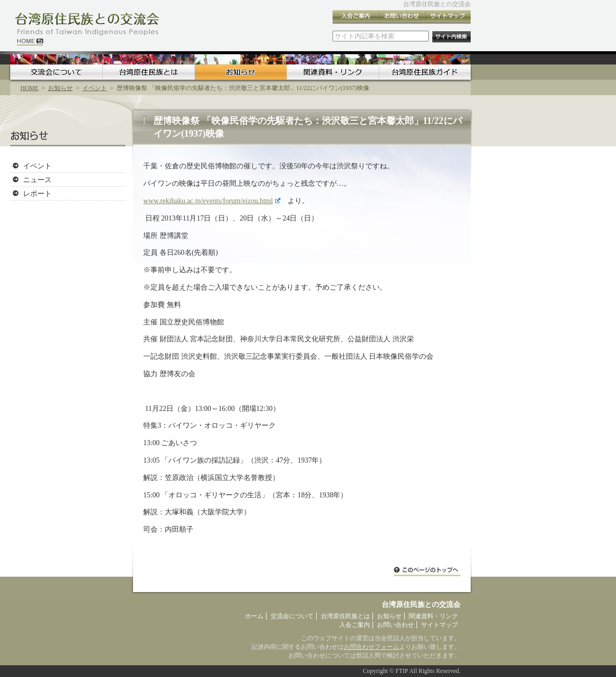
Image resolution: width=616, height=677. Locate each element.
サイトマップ (448, 17)
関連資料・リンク (333, 72)
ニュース (37, 180)
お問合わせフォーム (371, 646)
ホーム (254, 616)
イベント (94, 88)
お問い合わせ (402, 17)
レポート (37, 193)
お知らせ (240, 72)
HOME (29, 88)
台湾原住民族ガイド (425, 72)
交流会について (56, 72)
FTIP (401, 670)
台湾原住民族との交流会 (437, 4)
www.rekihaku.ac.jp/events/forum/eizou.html (211, 201)
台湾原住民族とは (148, 72)
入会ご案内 (356, 17)
